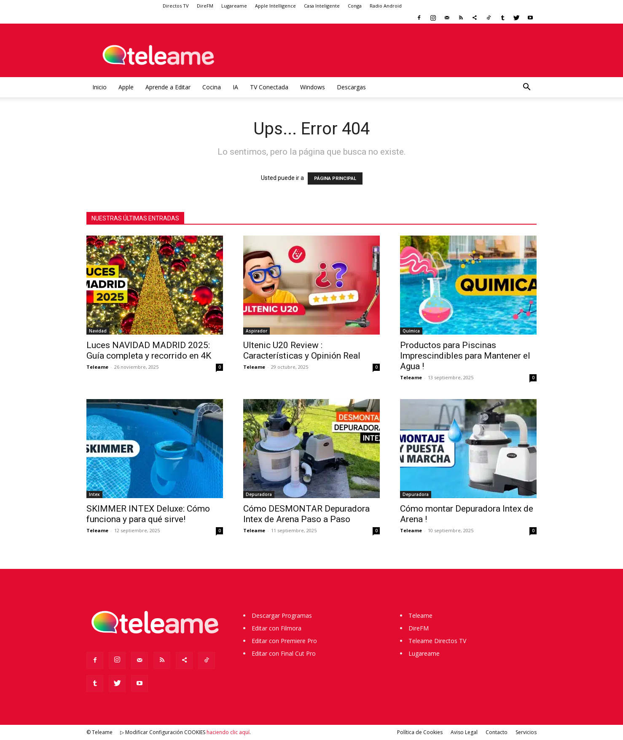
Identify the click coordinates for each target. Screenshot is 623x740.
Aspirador (256, 331)
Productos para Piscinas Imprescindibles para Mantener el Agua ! (465, 355)
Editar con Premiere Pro (284, 641)
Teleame (97, 367)
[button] (526, 88)
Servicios (526, 732)
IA (235, 87)
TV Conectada (269, 87)
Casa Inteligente (322, 6)
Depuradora (259, 494)
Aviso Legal (464, 732)
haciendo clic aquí (228, 732)
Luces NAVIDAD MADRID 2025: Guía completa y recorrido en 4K (148, 350)
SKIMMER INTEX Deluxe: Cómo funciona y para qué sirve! (148, 514)
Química (411, 331)
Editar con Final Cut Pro (284, 653)
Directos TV (176, 6)
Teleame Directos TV (437, 641)
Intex (94, 494)
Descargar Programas (282, 615)
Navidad (98, 331)
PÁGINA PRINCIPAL (335, 178)
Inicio (99, 87)
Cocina (211, 87)
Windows (312, 87)
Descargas (351, 87)
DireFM (205, 6)
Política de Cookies (420, 732)
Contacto (497, 732)
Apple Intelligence (275, 6)
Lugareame (234, 6)
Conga (355, 6)
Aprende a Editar (168, 87)
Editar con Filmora (276, 628)
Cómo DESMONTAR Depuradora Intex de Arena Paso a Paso (306, 514)
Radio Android (386, 6)
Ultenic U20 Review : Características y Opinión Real (301, 350)
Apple (126, 87)
